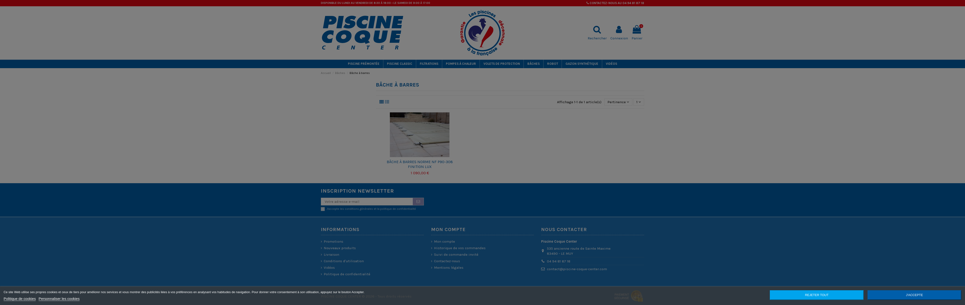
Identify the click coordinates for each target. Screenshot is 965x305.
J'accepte (914, 295)
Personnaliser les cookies (59, 299)
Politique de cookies (20, 299)
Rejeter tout (817, 295)
